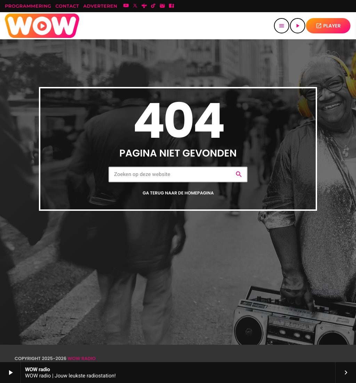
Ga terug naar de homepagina (178, 193)
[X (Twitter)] (135, 6)
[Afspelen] (297, 25)
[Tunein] (144, 6)
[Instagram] (162, 6)
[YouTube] (126, 6)
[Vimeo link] (42, 26)
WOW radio (81, 358)
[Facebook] (171, 6)
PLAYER (328, 25)
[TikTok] (153, 6)
